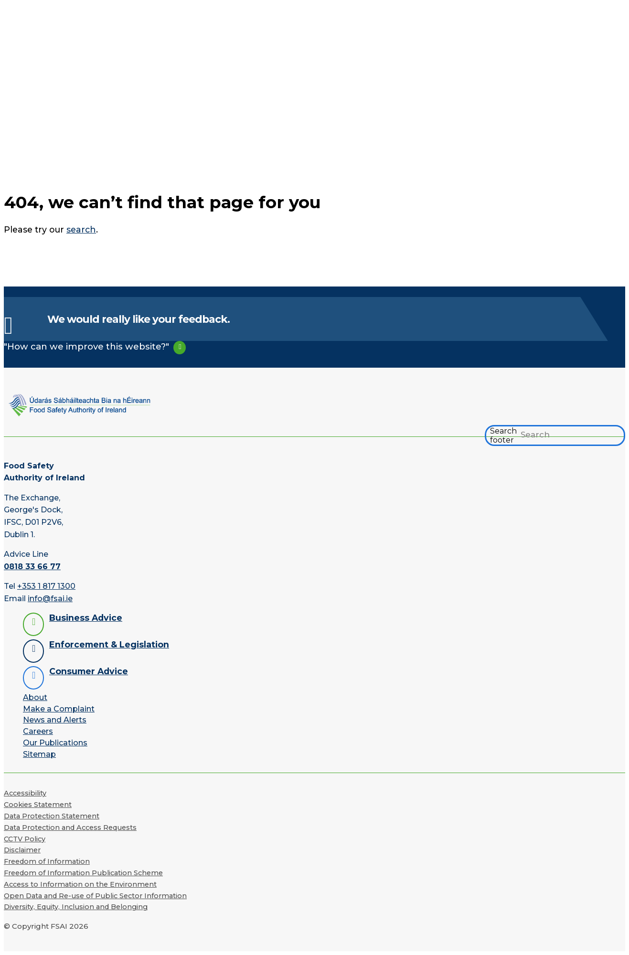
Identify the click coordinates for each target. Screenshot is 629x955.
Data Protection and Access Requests (70, 827)
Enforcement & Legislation (109, 644)
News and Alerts (54, 719)
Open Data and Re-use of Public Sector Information (95, 895)
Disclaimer (22, 850)
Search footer (503, 435)
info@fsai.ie (50, 598)
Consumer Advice (88, 671)
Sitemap (39, 754)
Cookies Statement (38, 804)
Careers (38, 731)
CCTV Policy (24, 839)
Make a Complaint (59, 708)
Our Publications (55, 742)
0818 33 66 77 (32, 566)
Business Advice (85, 618)
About (35, 697)
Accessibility (25, 793)
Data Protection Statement (51, 816)
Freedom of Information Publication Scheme (83, 873)
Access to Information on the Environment (80, 884)
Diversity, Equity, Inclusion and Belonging (76, 906)
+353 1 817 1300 (46, 586)
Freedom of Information (47, 861)
